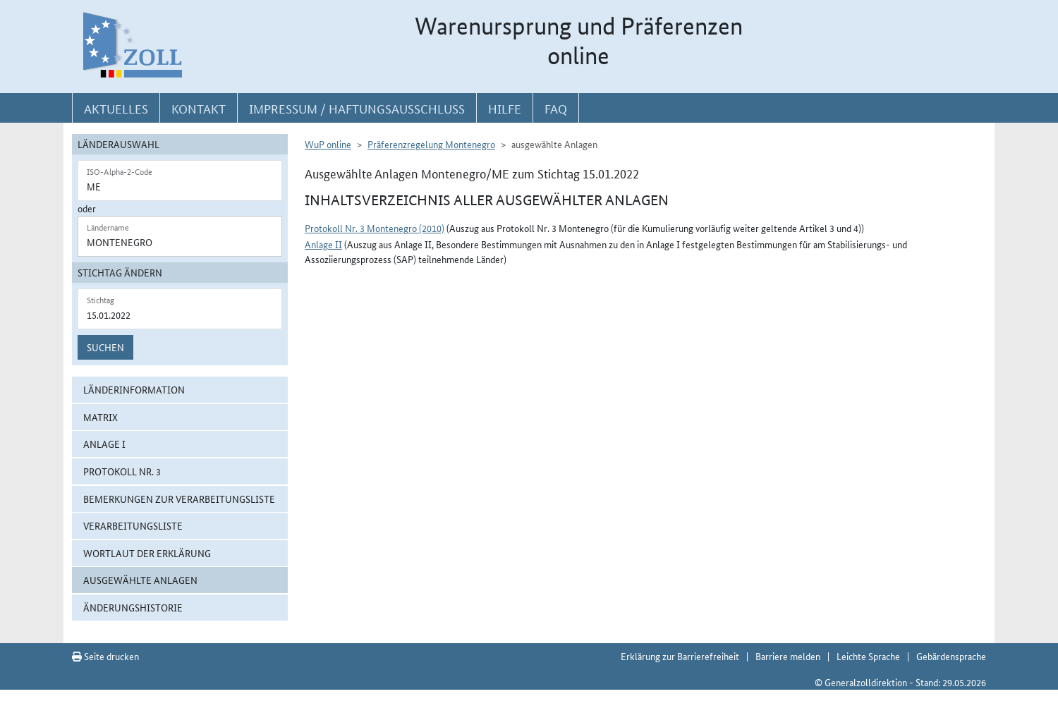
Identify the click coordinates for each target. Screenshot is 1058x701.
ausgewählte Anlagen (140, 580)
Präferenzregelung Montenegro (431, 144)
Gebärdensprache (951, 656)
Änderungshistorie (133, 607)
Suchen (105, 347)
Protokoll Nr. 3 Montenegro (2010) (374, 228)
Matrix (100, 417)
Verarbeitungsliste (133, 525)
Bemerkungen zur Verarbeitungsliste (179, 499)
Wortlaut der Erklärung (147, 553)
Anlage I (104, 444)
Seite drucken (105, 656)
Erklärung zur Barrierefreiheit (680, 656)
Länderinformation (134, 389)
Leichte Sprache (868, 656)
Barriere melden (787, 656)
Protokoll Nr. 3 (122, 471)
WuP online (328, 144)
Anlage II (323, 244)
